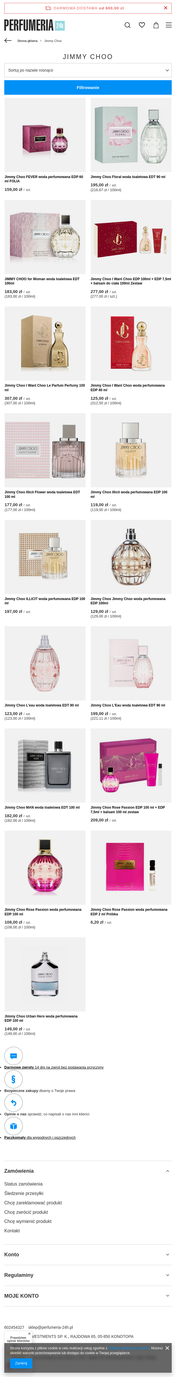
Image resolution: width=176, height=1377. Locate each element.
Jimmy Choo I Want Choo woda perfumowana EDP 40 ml (128, 387)
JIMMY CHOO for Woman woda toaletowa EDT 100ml (42, 281)
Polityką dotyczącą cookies (128, 1348)
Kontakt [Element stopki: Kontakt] (12, 1230)
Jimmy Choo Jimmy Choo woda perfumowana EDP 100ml (128, 601)
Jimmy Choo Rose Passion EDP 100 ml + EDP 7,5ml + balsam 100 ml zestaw (128, 809)
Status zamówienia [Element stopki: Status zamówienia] (23, 1184)
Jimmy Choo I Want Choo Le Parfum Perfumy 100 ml (45, 387)
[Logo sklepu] (34, 25)
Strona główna (27, 41)
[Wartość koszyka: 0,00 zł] (156, 25)
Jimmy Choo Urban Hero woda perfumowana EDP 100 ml (41, 1018)
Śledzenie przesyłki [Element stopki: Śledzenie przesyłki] (23, 1193)
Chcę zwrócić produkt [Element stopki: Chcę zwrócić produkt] (26, 1212)
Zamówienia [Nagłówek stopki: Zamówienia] (19, 1171)
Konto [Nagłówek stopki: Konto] (11, 1254)
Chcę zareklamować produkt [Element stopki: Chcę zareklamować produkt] (33, 1202)
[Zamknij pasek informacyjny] (165, 8)
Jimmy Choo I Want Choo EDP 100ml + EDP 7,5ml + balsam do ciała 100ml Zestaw (131, 281)
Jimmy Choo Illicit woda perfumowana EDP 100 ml (129, 494)
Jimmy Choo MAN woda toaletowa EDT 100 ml (42, 807)
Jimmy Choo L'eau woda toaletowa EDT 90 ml (42, 705)
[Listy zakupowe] (142, 25)
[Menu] (169, 25)
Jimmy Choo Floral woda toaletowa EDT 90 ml (128, 177)
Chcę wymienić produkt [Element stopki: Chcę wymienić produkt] (27, 1221)
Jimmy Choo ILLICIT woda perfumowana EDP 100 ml (45, 601)
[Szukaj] (127, 25)
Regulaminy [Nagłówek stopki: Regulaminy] (18, 1275)
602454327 (14, 1327)
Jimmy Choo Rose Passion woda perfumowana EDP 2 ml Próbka (129, 912)
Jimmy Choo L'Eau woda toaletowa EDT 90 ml (128, 705)
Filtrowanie (88, 87)
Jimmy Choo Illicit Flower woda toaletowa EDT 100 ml (42, 494)
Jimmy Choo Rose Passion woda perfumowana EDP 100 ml (43, 912)
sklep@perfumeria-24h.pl (50, 1327)
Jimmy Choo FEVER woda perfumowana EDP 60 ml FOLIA (44, 179)
